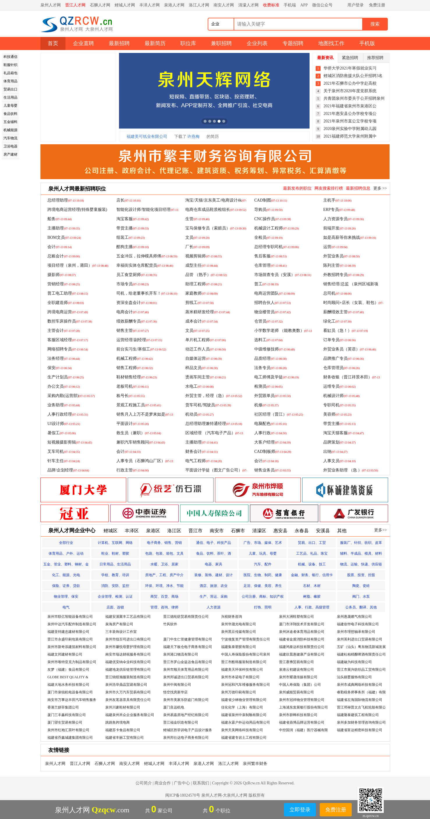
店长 (128, 200)
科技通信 (10, 57)
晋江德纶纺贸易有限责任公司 (186, 617)
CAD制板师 (272, 451)
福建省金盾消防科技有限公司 (301, 639)
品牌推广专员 (343, 358)
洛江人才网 (199, 5)
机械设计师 (341, 396)
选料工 (268, 340)
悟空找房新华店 (175, 692)
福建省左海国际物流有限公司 (359, 700)
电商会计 (132, 312)
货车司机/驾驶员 (208, 405)
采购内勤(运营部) (71, 396)
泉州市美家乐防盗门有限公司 (186, 700)
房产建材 (10, 154)
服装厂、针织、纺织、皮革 (361, 543)
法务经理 (63, 358)
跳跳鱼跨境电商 (117, 722)
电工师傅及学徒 (276, 377)
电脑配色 (270, 423)
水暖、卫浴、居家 (164, 564)
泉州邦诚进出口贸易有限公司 (186, 677)
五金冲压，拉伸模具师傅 (146, 256)
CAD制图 (270, 200)
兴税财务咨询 (231, 617)
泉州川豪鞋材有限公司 (122, 707)
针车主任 (63, 461)
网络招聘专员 (67, 349)
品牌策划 (339, 442)
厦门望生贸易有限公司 (64, 722)
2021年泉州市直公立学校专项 (350, 121)
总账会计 (63, 256)
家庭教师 (201, 293)
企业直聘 (83, 43)
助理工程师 (203, 284)
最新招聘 (119, 43)
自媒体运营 (203, 358)
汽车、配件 (262, 564)
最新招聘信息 (358, 188)
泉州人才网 (50, 5)
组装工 (130, 237)
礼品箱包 (10, 73)
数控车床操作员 (69, 321)
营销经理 (63, 284)
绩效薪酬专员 (136, 321)
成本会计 (201, 321)
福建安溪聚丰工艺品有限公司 (128, 617)
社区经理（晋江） (278, 414)
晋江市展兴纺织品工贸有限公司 (361, 669)
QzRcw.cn (251, 783)
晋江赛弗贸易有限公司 (296, 662)
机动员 (199, 414)
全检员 (268, 237)
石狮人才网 (100, 5)
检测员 (268, 386)
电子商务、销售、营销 (164, 543)
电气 (66, 607)
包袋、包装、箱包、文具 (164, 553)
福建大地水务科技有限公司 (68, 685)
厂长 (197, 247)
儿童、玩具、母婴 (263, 553)
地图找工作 (331, 43)
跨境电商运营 (67, 312)
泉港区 (153, 530)
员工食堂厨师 (136, 275)
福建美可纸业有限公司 (147, 136)
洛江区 (174, 530)
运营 (335, 247)
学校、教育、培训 (115, 575)
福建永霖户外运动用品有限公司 (245, 722)
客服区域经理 (67, 340)
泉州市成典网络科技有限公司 (359, 685)
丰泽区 (132, 530)
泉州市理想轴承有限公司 (356, 632)
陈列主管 (339, 265)
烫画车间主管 (205, 377)
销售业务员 (272, 470)
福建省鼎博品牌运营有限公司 (301, 722)
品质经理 (270, 358)
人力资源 (214, 607)
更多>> (380, 530)
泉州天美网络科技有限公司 (242, 730)
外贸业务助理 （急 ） (350, 470)
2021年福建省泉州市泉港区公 (350, 106)
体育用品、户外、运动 (66, 553)
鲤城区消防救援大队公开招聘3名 (353, 76)
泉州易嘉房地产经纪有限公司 (186, 715)
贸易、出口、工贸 (312, 543)
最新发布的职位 (297, 188)
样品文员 (201, 368)
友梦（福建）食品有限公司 (68, 669)
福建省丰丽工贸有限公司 (124, 738)
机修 (266, 405)
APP (304, 5)
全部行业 (66, 543)
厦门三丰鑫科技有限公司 (66, 715)
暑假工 (61, 433)
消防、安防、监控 (115, 586)
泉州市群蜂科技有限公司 (298, 715)
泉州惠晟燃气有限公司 (354, 617)
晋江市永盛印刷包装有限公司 (70, 639)
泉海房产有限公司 (119, 624)
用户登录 (355, 5)
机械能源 (10, 130)
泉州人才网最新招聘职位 (77, 189)
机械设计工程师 (276, 228)
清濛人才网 (248, 5)
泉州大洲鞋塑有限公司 (296, 617)
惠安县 (280, 530)
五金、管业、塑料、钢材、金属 (66, 565)
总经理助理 (65, 200)
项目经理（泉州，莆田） (77, 265)
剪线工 (199, 302)
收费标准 (271, 5)
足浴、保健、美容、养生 (263, 586)
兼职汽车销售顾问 (140, 442)
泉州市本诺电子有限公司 (240, 677)
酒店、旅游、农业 (214, 586)
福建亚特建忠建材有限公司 (68, 632)
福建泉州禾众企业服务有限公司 (129, 715)
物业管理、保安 (66, 596)
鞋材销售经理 (136, 377)
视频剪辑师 (203, 256)
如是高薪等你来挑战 (349, 237)
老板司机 (132, 386)
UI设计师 (63, 423)
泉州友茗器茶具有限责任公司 (128, 700)
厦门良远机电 (173, 707)
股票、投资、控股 (361, 575)
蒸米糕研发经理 (207, 312)
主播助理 (63, 228)
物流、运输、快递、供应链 (361, 564)
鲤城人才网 (125, 5)
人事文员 (339, 461)
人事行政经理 (67, 414)
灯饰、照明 (262, 607)
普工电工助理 (67, 293)
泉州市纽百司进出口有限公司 (128, 639)
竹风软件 (170, 624)
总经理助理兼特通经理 (213, 423)
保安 (59, 368)
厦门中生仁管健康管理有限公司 (187, 639)
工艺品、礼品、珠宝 (312, 553)
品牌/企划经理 (68, 470)
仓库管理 (270, 265)
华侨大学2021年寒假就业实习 (350, 68)
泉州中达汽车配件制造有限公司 (71, 624)
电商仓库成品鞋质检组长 (215, 209)
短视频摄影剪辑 (69, 442)
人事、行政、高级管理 (311, 607)
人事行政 (270, 433)
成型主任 (201, 265)
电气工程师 (203, 461)
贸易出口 (10, 89)
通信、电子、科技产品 (213, 543)
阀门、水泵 (361, 596)
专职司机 (339, 405)
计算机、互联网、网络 (115, 543)
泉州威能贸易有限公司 (296, 692)
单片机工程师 (205, 340)
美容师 (337, 414)
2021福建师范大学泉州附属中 (350, 136)
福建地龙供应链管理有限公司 (128, 669)
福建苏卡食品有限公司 (122, 730)
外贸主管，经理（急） (213, 396)
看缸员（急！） (345, 330)
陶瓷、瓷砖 (361, 586)
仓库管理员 (341, 368)
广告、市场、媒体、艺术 (263, 543)
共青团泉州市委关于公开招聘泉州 (354, 98)
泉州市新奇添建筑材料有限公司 (71, 647)
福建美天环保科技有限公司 (242, 669)
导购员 (268, 209)
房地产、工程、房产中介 (164, 575)
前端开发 (339, 228)
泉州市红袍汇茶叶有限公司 (68, 730)
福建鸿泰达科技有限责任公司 (301, 647)
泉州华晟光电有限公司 (238, 624)
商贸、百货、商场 (164, 596)
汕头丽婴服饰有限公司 (354, 677)
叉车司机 (63, 451)
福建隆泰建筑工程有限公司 (358, 715)
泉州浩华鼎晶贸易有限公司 (126, 685)
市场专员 (132, 284)
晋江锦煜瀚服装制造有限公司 (128, 677)
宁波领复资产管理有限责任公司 (245, 639)
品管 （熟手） (206, 275)
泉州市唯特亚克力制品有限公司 (71, 662)
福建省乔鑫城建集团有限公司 (70, 738)
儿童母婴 (10, 106)
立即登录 (299, 810)
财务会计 (201, 451)
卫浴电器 (10, 146)
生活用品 (10, 97)
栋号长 (130, 396)
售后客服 (270, 256)
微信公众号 (322, 5)
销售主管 (132, 330)
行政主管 (132, 470)
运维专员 (339, 386)
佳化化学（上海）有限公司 (242, 707)
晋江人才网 (75, 5)
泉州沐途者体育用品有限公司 (301, 632)
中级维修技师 (274, 349)
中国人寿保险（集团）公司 (300, 685)
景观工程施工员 (138, 405)
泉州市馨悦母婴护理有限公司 (128, 647)
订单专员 (339, 340)
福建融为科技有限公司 (354, 662)
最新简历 (155, 43)
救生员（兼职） (138, 433)
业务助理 (63, 405)
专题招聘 (292, 43)
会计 (59, 247)
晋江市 (195, 530)
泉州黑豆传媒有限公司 (238, 632)
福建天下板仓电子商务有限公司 (187, 647)
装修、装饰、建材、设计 (213, 575)
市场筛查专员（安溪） (282, 275)
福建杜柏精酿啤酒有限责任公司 (361, 654)
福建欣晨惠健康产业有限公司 (301, 654)
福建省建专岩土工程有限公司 (243, 738)
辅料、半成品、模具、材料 (361, 553)
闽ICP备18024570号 (182, 795)
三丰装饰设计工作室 (121, 632)
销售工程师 (134, 368)
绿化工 (337, 321)
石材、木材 (312, 586)
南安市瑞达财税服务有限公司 (128, 654)
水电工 (199, 386)
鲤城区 (111, 530)
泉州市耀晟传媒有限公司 (298, 677)
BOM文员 (64, 237)
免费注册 (377, 5)
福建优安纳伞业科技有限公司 (128, 662)
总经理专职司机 (276, 247)
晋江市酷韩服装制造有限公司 (243, 662)
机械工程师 (134, 358)
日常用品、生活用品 (115, 564)
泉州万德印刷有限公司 (238, 692)
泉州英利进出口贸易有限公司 (359, 639)
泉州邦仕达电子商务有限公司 (186, 738)
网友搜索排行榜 (328, 188)
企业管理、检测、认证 (115, 596)
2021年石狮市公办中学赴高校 (350, 83)
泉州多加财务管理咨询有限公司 (361, 722)
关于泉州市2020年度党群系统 (350, 91)
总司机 (337, 293)
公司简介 (144, 783)
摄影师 (61, 275)
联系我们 (201, 783)
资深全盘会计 (136, 302)
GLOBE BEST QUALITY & (67, 677)
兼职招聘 (221, 43)
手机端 (290, 5)
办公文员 (63, 386)
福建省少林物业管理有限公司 (243, 700)
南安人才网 (224, 5)
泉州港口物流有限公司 (180, 654)
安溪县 (323, 530)
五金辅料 (10, 122)
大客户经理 (272, 442)
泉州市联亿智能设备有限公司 (70, 617)
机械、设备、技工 (312, 564)
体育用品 (10, 81)
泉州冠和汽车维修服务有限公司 (245, 685)
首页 (53, 43)
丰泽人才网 (149, 5)
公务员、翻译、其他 (361, 607)
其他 (342, 530)
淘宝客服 (132, 219)
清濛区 (259, 530)
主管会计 (63, 330)
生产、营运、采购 (214, 596)
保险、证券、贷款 (66, 586)
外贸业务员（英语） (349, 349)
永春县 (302, 530)
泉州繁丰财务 (255, 763)
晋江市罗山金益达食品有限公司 (187, 662)
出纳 (335, 451)
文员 (197, 237)
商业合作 (162, 783)
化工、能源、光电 (66, 575)
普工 (266, 284)
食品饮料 (10, 114)
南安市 (217, 530)
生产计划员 (65, 377)
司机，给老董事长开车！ (146, 293)
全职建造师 (65, 302)
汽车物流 (10, 138)
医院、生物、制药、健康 (263, 575)
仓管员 (268, 321)
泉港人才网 (174, 5)
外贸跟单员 (272, 396)
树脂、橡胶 (312, 596)
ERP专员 (339, 209)
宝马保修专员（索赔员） (215, 228)
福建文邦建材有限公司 (64, 654)
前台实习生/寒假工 (141, 349)
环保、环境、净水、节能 (164, 586)
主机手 (337, 200)
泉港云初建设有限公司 (296, 669)
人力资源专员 (343, 219)
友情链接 (58, 750)
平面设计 (132, 423)
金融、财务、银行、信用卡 (312, 575)
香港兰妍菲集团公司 (63, 707)
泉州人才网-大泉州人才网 (224, 795)
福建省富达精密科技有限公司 (359, 730)
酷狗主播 (132, 247)
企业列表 (257, 43)
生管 (197, 219)
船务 (59, 219)
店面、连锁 (115, 607)
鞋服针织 (10, 65)
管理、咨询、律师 (164, 607)
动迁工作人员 (205, 349)
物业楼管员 (272, 312)
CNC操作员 (272, 219)
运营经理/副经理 (139, 340)
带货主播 (132, 228)
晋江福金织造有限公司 (180, 722)
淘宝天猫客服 (343, 433)
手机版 (367, 43)
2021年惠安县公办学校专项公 (350, 113)
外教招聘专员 (343, 275)
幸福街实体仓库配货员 (144, 265)
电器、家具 (213, 564)
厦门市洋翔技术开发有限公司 (301, 624)
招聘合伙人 (272, 302)
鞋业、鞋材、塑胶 (115, 553)
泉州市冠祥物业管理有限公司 (301, 700)
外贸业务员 (341, 256)
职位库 (188, 43)
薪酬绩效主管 (343, 312)
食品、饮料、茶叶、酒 (213, 553)
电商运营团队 (274, 293)
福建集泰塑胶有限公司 (238, 647)
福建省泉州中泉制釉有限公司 (243, 715)
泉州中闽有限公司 (177, 685)
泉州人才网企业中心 (71, 530)
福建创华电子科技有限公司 (358, 624)
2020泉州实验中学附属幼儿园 (350, 129)
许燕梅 (193, 136)
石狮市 (238, 530)
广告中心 (182, 783)
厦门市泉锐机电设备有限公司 (70, 692)
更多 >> (380, 188)
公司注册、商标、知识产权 (263, 596)
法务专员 (270, 368)
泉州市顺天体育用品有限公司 (186, 669)
